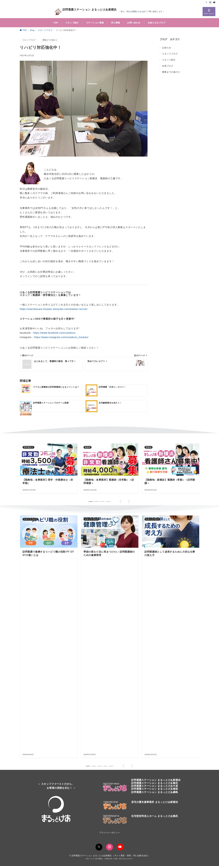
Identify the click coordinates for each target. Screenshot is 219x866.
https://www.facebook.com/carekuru (54, 333)
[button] (123, 766)
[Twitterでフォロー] (206, 2)
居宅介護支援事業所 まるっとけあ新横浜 (154, 802)
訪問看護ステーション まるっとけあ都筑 (154, 788)
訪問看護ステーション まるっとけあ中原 (154, 786)
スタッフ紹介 (169, 60)
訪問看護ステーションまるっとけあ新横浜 (156, 780)
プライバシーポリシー (109, 832)
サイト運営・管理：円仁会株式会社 (131, 855)
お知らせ (166, 47)
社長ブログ (167, 66)
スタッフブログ (28, 40)
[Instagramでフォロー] (210, 2)
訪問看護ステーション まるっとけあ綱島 (154, 792)
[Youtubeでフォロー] (214, 2)
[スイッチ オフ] (209, 12)
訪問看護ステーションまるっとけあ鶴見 (154, 783)
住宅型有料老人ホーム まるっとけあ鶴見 (154, 816)
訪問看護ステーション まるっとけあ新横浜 (86, 11)
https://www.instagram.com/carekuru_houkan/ (61, 337)
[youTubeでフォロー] (120, 847)
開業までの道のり (50, 40)
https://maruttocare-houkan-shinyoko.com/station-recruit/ (53, 309)
